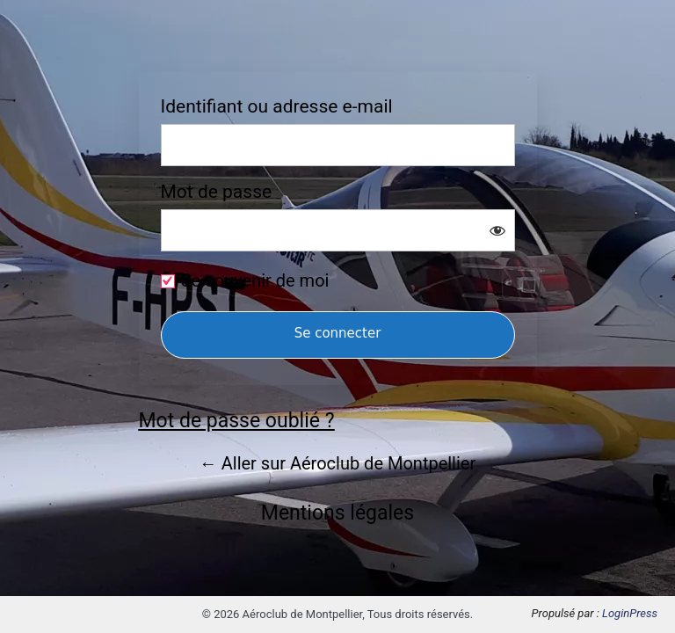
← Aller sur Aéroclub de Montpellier (337, 463)
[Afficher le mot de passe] (497, 230)
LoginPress (629, 613)
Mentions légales (337, 513)
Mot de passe (216, 192)
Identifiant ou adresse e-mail (277, 106)
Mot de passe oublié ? (237, 421)
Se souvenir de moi (255, 280)
